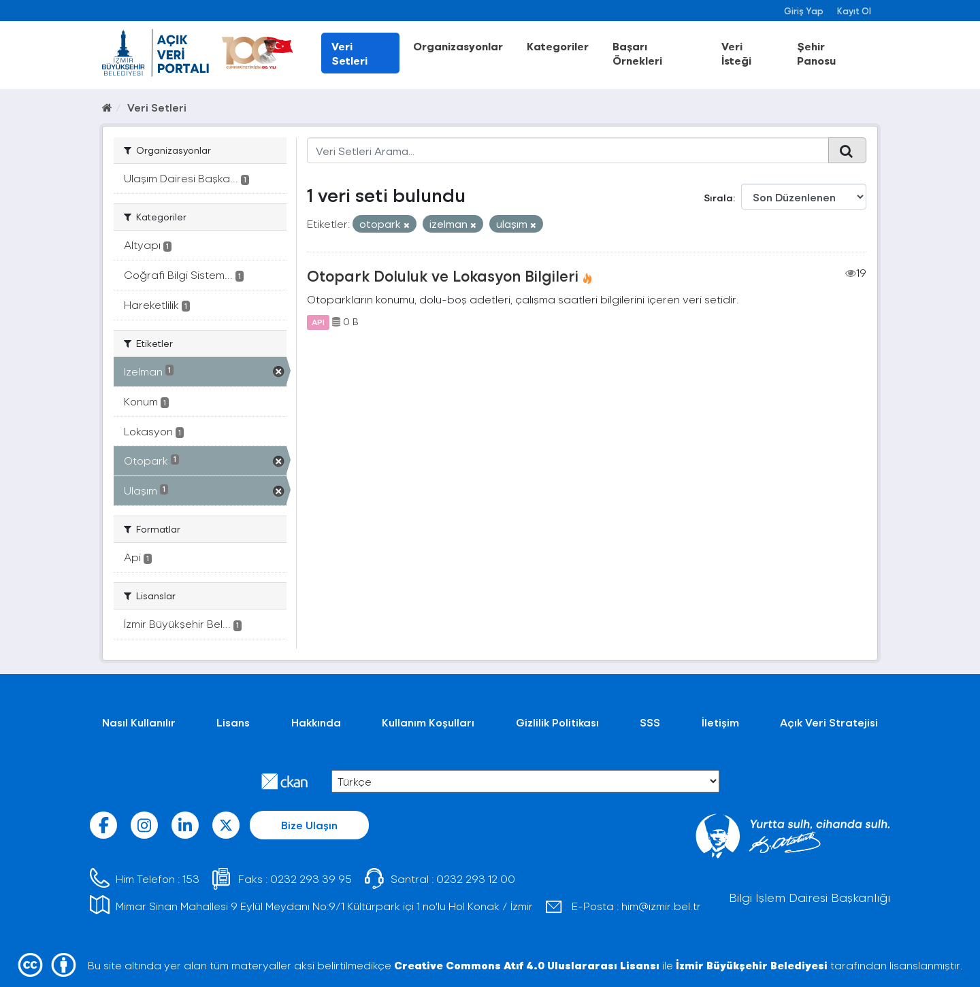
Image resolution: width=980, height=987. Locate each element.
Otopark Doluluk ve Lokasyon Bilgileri (442, 275)
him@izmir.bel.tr (661, 906)
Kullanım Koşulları (428, 722)
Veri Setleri (349, 53)
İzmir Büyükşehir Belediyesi (752, 965)
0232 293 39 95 (311, 878)
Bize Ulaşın (309, 825)
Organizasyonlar (458, 46)
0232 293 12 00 (475, 878)
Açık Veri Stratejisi (829, 722)
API (318, 321)
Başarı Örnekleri (637, 53)
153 (190, 878)
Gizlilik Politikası (557, 722)
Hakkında (316, 722)
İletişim (720, 722)
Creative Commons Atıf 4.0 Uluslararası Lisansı (526, 965)
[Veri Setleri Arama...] (568, 150)
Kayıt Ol (854, 10)
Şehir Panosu (816, 53)
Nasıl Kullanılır (139, 722)
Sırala (718, 197)
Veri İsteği (736, 53)
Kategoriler (558, 46)
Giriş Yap (803, 10)
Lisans (233, 722)
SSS (650, 722)
